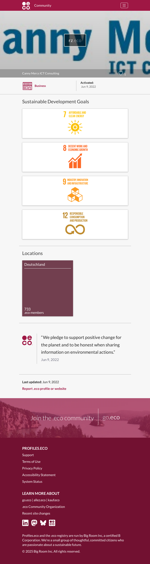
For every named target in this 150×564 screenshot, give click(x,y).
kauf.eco (54, 500)
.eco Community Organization (43, 507)
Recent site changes (36, 513)
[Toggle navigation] (124, 5)
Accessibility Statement (39, 475)
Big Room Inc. (43, 551)
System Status (32, 481)
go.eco (26, 500)
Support (28, 455)
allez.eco (40, 500)
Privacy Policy (32, 468)
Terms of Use (31, 461)
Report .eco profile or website (44, 388)
